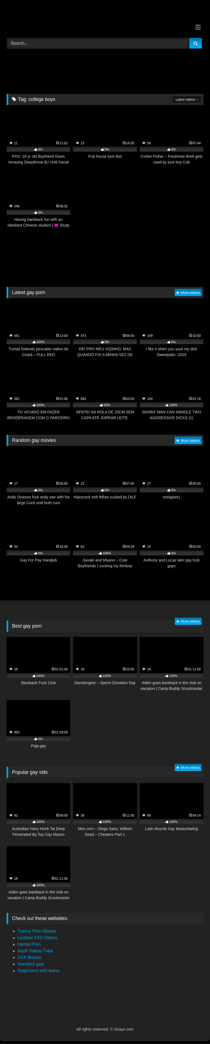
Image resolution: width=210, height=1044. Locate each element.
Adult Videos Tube (35, 951)
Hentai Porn (29, 944)
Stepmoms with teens (38, 970)
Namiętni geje (31, 964)
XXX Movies (29, 957)
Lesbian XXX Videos (37, 937)
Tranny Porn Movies (37, 931)
